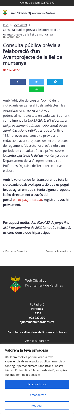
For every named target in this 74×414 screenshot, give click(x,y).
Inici (5, 25)
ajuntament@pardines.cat (37, 322)
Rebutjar (37, 405)
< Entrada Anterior (15, 251)
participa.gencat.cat (27, 199)
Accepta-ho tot (37, 384)
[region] (37, 379)
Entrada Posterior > (58, 251)
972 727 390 (37, 317)
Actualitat (20, 25)
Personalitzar (37, 395)
